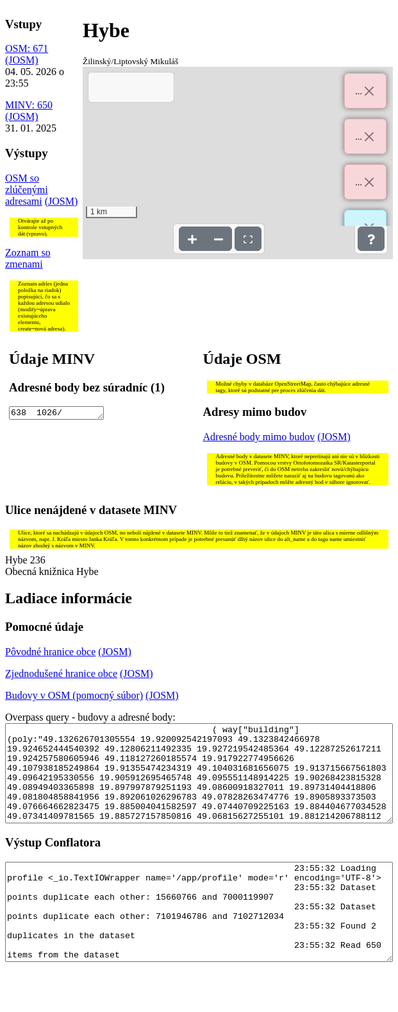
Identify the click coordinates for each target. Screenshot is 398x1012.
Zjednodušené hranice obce (61, 673)
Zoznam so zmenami (28, 258)
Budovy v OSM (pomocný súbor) (74, 695)
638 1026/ (56, 414)
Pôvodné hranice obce (50, 651)
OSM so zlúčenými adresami (26, 190)
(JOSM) (21, 60)
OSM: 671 (26, 48)
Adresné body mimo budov (259, 436)
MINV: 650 (29, 104)
